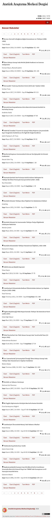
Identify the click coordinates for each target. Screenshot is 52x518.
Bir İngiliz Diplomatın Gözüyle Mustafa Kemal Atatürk (22, 403)
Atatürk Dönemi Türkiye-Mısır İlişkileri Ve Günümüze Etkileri (24, 201)
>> (42, 34)
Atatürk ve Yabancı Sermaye (13, 382)
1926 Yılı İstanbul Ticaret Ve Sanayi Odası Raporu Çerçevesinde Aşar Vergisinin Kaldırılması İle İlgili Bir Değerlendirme (25, 132)
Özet (5, 54)
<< (4, 34)
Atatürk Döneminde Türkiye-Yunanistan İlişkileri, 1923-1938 (24, 246)
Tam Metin (26, 54)
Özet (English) (15, 54)
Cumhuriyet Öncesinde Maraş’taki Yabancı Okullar (21, 424)
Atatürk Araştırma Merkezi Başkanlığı (21, 509)
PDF (33, 54)
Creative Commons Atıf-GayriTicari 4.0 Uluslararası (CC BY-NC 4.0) (32, 516)
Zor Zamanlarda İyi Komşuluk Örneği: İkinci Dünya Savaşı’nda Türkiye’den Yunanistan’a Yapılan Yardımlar (25, 360)
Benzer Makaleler (10, 58)
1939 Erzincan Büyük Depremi (13, 267)
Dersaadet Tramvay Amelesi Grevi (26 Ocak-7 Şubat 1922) (23, 86)
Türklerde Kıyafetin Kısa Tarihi (14, 446)
